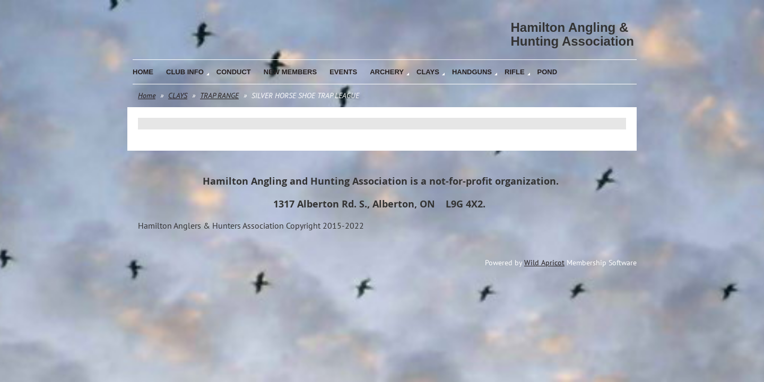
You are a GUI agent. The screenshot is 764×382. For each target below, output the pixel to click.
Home (146, 95)
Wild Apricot (544, 262)
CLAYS (177, 95)
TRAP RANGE (219, 95)
